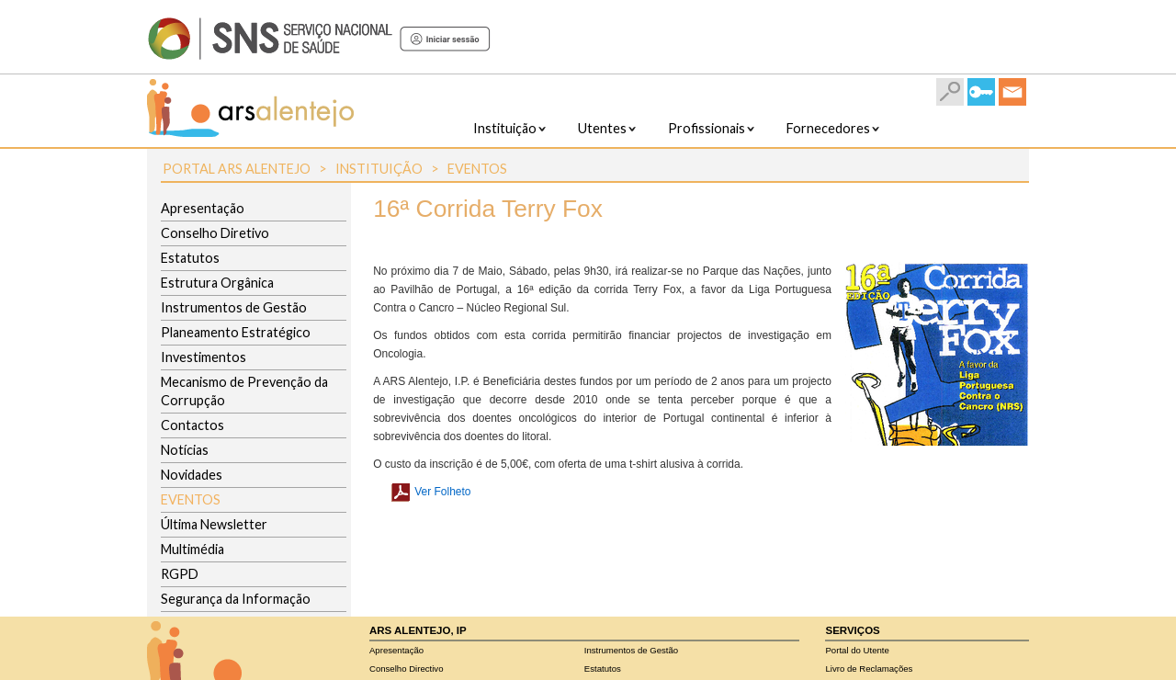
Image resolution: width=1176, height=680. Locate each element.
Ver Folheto (424, 491)
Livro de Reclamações (868, 668)
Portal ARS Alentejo (237, 168)
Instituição (379, 168)
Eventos (477, 168)
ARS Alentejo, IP (418, 630)
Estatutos (602, 668)
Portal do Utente (856, 650)
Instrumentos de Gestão (631, 650)
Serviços (852, 630)
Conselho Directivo (406, 668)
